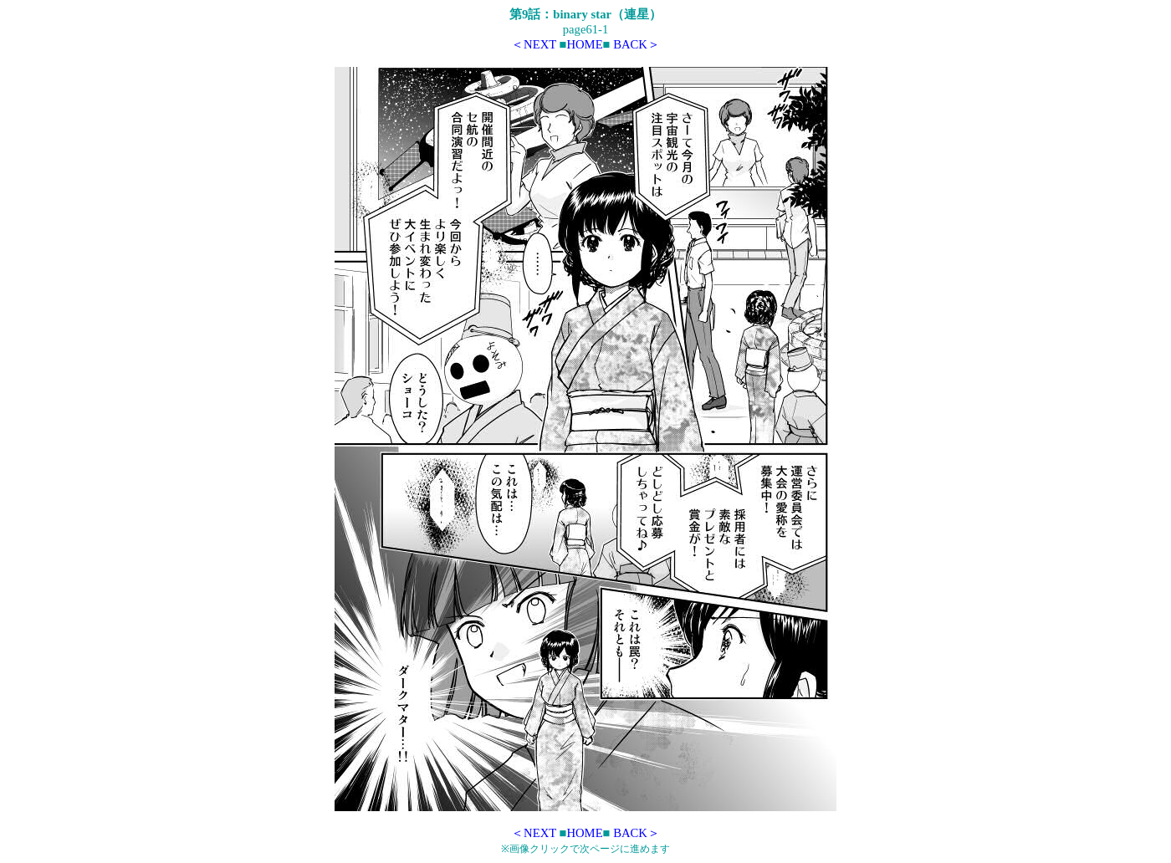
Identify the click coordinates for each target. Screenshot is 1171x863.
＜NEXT (533, 44)
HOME (584, 44)
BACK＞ (636, 44)
